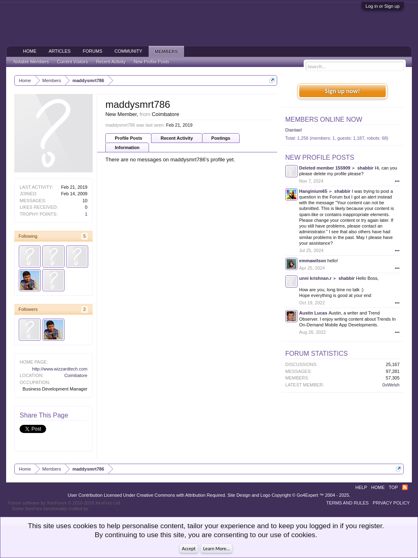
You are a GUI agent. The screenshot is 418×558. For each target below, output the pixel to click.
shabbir (365, 167)
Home (29, 51)
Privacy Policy (391, 502)
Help (361, 487)
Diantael (293, 129)
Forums (92, 51)
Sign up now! (342, 91)
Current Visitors (72, 61)
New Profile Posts (319, 157)
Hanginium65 (313, 191)
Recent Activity (176, 138)
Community (128, 51)
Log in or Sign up (383, 6)
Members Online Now (323, 119)
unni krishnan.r (315, 278)
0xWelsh (391, 384)
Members (166, 51)
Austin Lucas (313, 312)
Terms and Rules (347, 502)
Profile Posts (128, 138)
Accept (189, 548)
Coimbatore (75, 375)
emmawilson (312, 260)
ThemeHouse (102, 508)
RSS (405, 487)
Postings (220, 138)
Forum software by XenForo (64, 502)
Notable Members (31, 61)
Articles (60, 51)
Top (393, 487)
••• (397, 181)
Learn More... (216, 548)
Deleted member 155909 (324, 167)
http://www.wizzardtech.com (60, 368)
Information (127, 147)
